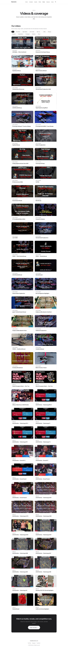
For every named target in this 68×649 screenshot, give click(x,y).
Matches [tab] (33, 34)
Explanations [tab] (20, 34)
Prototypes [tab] (28, 34)
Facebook (38, 643)
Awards (35, 1)
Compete (31, 1)
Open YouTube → (34, 627)
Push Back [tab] (18, 31)
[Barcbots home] (13, 2)
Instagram (34, 643)
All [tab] (12, 31)
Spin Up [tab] (38, 31)
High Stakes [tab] (25, 31)
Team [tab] (39, 34)
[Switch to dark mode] (55, 2)
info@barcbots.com (34, 640)
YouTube (29, 643)
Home (26, 1)
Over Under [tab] (32, 31)
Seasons (48, 1)
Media (43, 1)
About (52, 1)
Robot (40, 1)
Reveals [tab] (14, 34)
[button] (22, 43)
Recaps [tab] (49, 31)
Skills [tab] (44, 31)
